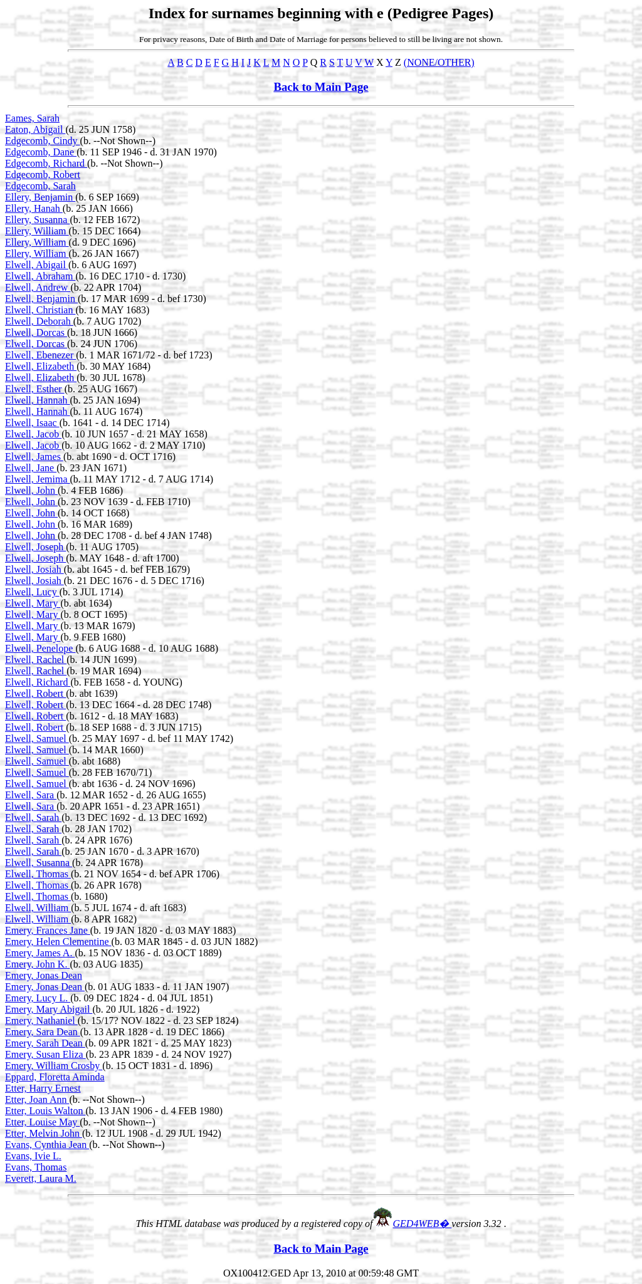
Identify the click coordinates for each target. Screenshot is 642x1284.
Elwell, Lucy (32, 592)
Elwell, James (34, 456)
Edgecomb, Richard (46, 163)
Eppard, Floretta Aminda (55, 1077)
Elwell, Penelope (40, 648)
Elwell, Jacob (33, 434)
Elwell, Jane (30, 467)
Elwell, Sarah (33, 817)
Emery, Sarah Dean (45, 1043)
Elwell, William (38, 907)
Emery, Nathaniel (41, 1020)
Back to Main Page (320, 86)
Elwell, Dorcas (36, 332)
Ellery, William (37, 231)
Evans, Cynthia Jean (47, 1144)
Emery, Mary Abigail (48, 1009)
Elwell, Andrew (37, 287)
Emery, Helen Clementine (58, 941)
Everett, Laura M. (40, 1178)
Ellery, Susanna (37, 219)
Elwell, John (31, 490)
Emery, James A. (40, 952)
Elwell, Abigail (36, 264)
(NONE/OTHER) (439, 62)
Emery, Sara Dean (42, 1031)
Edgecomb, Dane (40, 152)
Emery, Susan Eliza (45, 1054)
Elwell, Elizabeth (40, 366)
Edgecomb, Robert (42, 174)
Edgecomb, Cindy (42, 140)
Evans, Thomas (35, 1167)
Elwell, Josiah (34, 569)
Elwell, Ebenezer (40, 355)
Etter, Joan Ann (37, 1099)
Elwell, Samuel (37, 738)
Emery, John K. (37, 964)
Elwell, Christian (40, 310)
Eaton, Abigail (35, 129)
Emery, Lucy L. (37, 998)
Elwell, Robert (35, 693)
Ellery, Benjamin (40, 197)
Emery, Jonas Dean (43, 975)
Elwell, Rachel (35, 659)
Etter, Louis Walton (45, 1110)
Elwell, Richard (37, 682)
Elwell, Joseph (35, 546)
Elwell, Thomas (38, 874)
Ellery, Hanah (34, 208)
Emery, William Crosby (53, 1065)
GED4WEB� (422, 1223)
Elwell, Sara (30, 795)
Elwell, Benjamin (41, 298)
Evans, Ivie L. (33, 1156)
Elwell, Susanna (38, 862)
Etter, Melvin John (43, 1133)
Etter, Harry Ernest (43, 1088)
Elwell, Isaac (32, 422)
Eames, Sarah (32, 118)
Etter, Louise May (42, 1122)
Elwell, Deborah (39, 321)
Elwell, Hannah (37, 400)
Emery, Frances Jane (47, 930)
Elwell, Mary (32, 603)
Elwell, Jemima (37, 479)
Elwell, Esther (35, 389)
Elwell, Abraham (40, 276)
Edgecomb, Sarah (40, 185)
